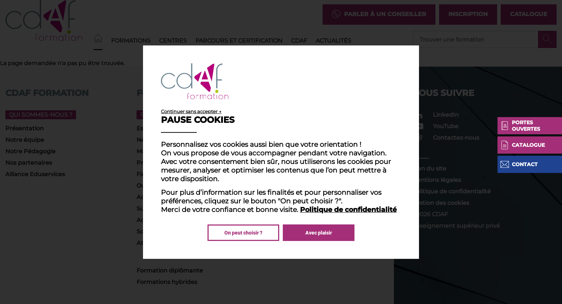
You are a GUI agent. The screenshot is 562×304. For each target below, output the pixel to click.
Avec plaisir (318, 233)
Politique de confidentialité (348, 209)
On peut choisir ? (243, 233)
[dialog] (281, 152)
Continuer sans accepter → (191, 111)
